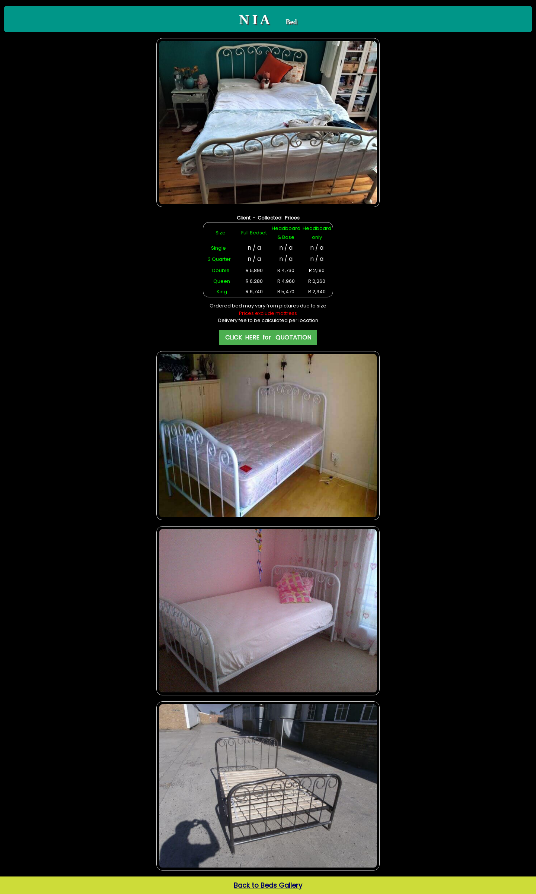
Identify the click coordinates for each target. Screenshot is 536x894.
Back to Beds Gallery (268, 885)
